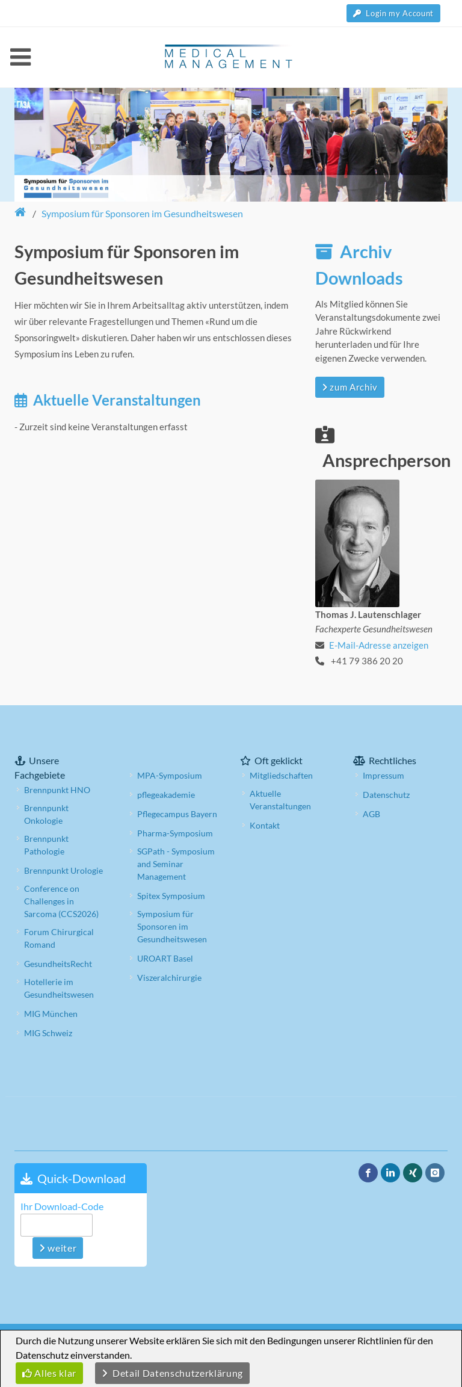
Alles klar (49, 1373)
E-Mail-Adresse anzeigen (378, 645)
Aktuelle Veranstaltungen (280, 799)
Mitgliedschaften (281, 775)
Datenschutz (386, 794)
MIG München (51, 1014)
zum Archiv (350, 387)
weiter (57, 1247)
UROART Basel (165, 958)
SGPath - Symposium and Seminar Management (176, 864)
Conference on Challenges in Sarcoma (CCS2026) (61, 901)
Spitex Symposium (171, 896)
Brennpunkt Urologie (63, 870)
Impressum (383, 775)
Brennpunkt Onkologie (46, 814)
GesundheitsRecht (58, 964)
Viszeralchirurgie (169, 977)
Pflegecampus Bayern (177, 814)
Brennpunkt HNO (57, 790)
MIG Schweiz (48, 1033)
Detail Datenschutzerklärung (172, 1373)
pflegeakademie (166, 794)
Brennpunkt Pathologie (46, 844)
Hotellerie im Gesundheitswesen (59, 988)
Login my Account (393, 13)
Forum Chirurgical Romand (59, 938)
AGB (371, 814)
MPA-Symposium (169, 775)
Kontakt (265, 825)
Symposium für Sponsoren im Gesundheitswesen (172, 926)
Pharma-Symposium (175, 833)
